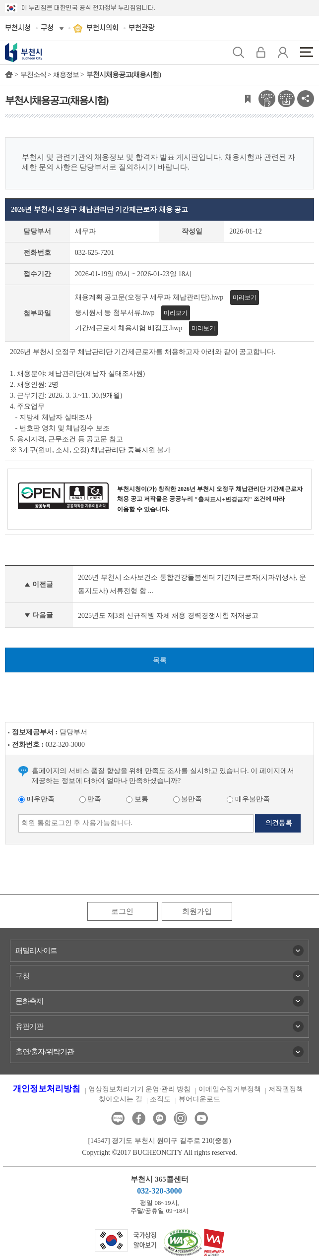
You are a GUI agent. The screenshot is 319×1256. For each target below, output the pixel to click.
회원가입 (197, 911)
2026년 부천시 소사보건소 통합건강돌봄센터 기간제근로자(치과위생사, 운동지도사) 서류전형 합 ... (192, 584)
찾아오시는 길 (120, 1099)
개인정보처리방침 (46, 1088)
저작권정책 (285, 1089)
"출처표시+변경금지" (223, 499)
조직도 (160, 1099)
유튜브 (201, 1118)
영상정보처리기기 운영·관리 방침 (139, 1089)
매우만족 (36, 799)
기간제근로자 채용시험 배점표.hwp (129, 328)
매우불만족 (248, 799)
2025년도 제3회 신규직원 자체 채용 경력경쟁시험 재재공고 (168, 615)
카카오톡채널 (159, 1118)
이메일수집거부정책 (229, 1089)
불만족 (187, 799)
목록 (160, 660)
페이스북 (138, 1118)
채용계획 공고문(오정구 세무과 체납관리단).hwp (149, 297)
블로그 (118, 1118)
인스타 (180, 1118)
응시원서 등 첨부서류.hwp (115, 312)
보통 (137, 799)
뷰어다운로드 (199, 1099)
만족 (90, 799)
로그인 (122, 911)
